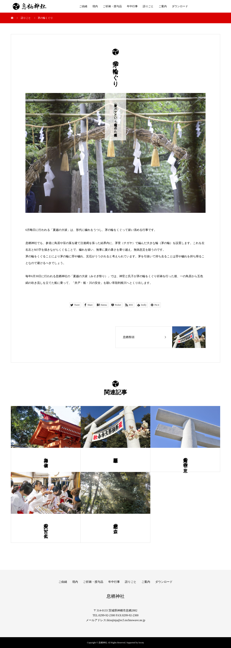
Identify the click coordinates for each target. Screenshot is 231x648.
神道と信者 (45, 457)
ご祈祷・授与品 (112, 6)
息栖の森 (115, 523)
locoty (141, 642)
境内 (95, 6)
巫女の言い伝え (45, 528)
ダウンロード (180, 6)
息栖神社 (115, 596)
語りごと (148, 6)
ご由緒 (83, 6)
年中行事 (132, 6)
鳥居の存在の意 (185, 460)
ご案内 (163, 6)
